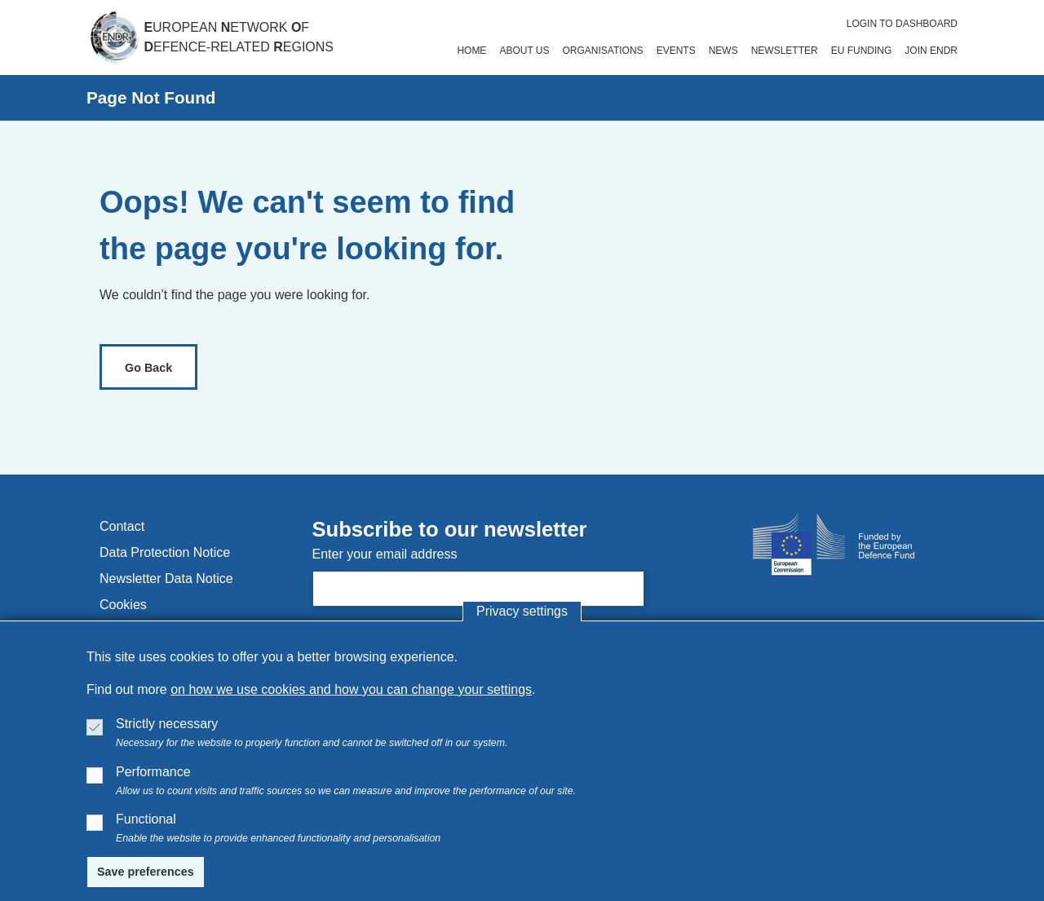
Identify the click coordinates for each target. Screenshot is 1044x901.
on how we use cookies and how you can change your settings (351, 689)
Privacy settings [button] (522, 611)
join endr (931, 50)
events (676, 50)
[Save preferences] (145, 872)
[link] (148, 367)
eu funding (861, 50)
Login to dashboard (902, 23)
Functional (146, 819)
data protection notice (165, 552)
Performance (153, 772)
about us (524, 50)
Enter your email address (385, 554)
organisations (603, 50)
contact (122, 526)
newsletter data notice (166, 578)
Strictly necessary (167, 724)
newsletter (784, 50)
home (471, 50)
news (723, 50)
